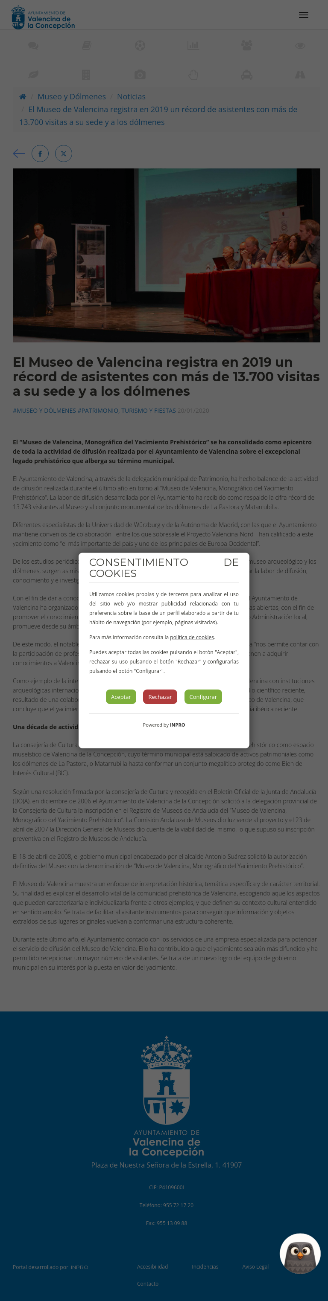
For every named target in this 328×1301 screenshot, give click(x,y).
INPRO (177, 724)
